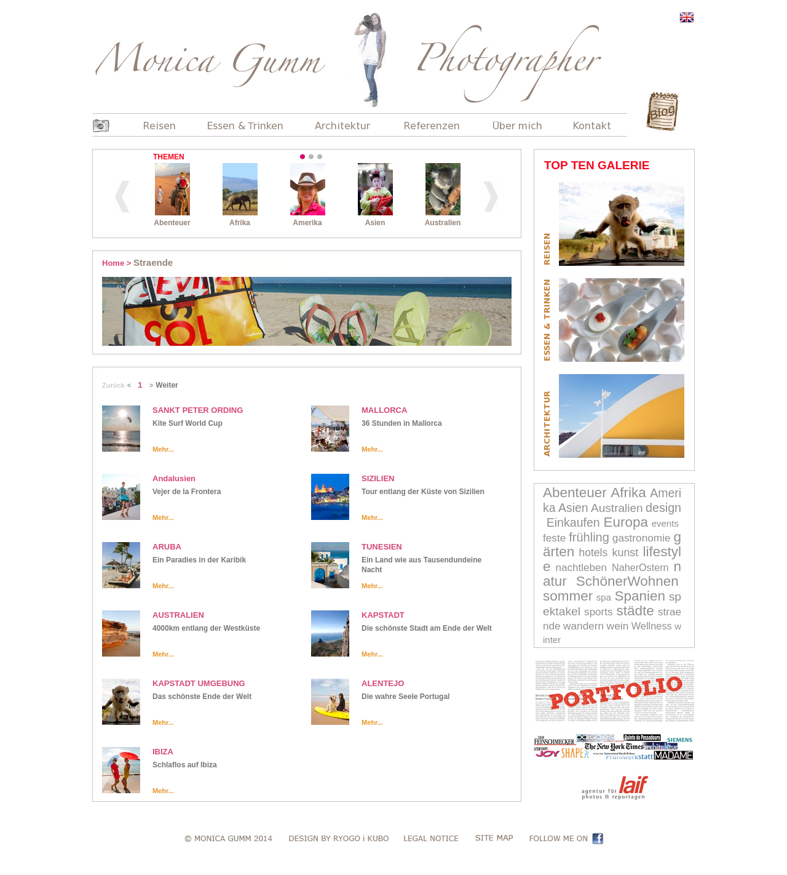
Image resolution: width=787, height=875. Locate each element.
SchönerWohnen (627, 581)
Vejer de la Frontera (186, 491)
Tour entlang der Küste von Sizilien (423, 491)
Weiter (167, 385)
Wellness (651, 625)
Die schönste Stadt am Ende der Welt (427, 628)
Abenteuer (575, 492)
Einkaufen (573, 522)
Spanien (640, 596)
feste (554, 538)
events (665, 523)
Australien (617, 507)
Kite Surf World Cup (187, 423)
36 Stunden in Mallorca (402, 423)
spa (603, 597)
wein (618, 626)
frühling (589, 537)
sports (598, 612)
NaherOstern (640, 567)
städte (635, 610)
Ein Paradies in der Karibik (199, 560)
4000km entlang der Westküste (206, 628)
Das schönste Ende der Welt (201, 696)
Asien (573, 507)
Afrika (628, 492)
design (663, 507)
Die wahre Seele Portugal (405, 696)
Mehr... (163, 449)
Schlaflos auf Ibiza (184, 765)
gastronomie (641, 538)
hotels (593, 552)
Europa (625, 522)
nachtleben (581, 567)
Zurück (113, 385)
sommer (568, 596)
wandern (583, 626)
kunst (625, 552)
